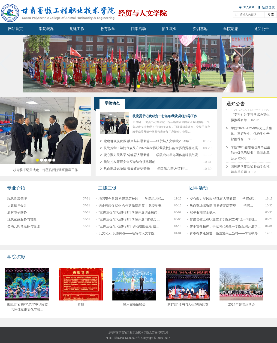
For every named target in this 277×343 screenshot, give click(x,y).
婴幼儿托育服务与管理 (23, 226)
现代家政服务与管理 (21, 219)
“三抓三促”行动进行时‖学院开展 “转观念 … (129, 219)
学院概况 (46, 29)
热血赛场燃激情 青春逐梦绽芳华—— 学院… (221, 205)
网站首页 (15, 29)
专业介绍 (16, 187)
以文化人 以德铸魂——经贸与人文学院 (126, 233)
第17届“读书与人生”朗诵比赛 (188, 304)
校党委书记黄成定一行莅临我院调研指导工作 (45, 170)
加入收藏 (248, 7)
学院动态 (230, 29)
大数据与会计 (17, 205)
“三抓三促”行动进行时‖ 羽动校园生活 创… (129, 226)
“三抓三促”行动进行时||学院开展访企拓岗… (130, 212)
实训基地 (200, 29)
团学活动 (138, 29)
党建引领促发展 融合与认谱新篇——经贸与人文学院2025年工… (150, 141)
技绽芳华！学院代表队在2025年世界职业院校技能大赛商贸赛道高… (152, 148)
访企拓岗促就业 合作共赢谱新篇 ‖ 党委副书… (132, 205)
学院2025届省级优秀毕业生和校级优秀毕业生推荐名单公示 (250, 153)
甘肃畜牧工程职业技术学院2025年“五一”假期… (223, 219)
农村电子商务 (17, 212)
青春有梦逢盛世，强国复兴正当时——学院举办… (225, 233)
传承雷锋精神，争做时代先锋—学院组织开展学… (225, 226)
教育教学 (107, 29)
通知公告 (261, 29)
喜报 (81, 304)
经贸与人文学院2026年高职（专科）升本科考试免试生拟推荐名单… (250, 115)
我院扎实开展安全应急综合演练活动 (129, 162)
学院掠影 (16, 256)
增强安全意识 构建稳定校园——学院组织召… (131, 198)
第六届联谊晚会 (134, 304)
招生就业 (169, 29)
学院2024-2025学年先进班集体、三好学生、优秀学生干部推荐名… (251, 134)
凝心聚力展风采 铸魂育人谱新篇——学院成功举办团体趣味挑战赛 (151, 155)
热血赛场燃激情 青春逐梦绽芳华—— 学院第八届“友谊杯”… (146, 169)
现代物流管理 (17, 198)
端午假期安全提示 (203, 212)
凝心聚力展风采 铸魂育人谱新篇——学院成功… (224, 198)
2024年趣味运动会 (242, 304)
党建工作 (76, 29)
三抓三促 (107, 187)
